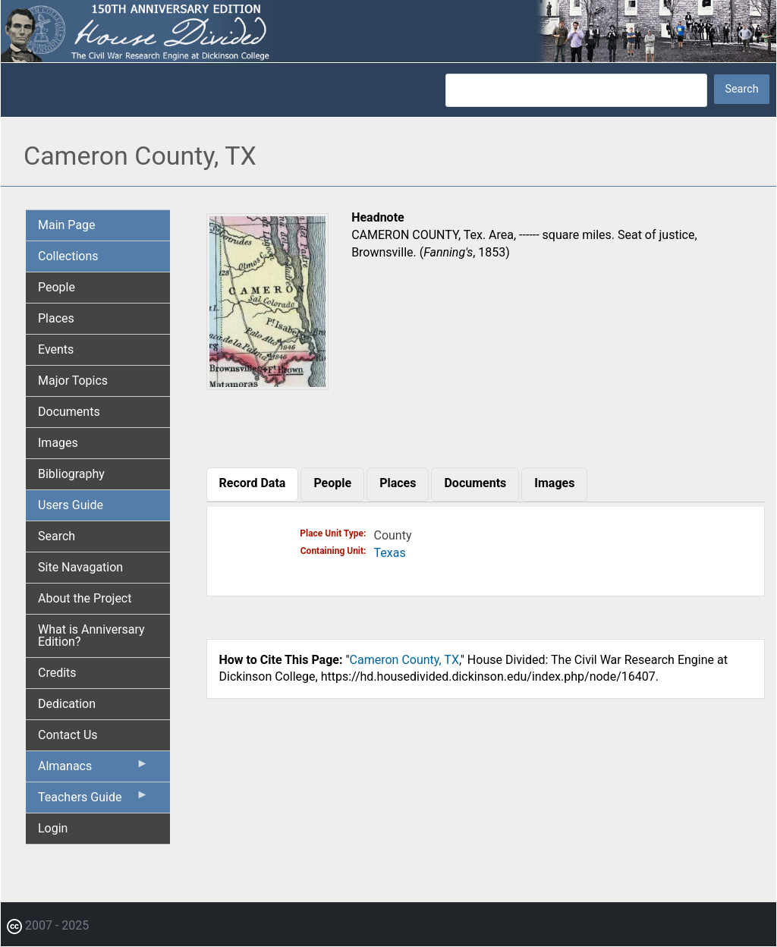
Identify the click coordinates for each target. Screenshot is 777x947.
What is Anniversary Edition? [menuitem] (91, 635)
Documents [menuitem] (69, 411)
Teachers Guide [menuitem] (93, 800)
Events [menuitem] (56, 349)
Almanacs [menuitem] (93, 769)
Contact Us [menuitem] (68, 735)
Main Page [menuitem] (67, 225)
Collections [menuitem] (68, 256)
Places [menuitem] (56, 318)
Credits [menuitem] (57, 672)
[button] (267, 384)
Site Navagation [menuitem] (80, 567)
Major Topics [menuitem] (73, 380)
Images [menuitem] (58, 443)
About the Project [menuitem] (84, 598)
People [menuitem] (56, 287)
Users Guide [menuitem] (70, 505)
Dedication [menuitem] (67, 704)
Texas (390, 553)
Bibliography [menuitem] (71, 474)
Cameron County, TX (404, 660)
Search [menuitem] (56, 536)
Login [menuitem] (53, 828)
